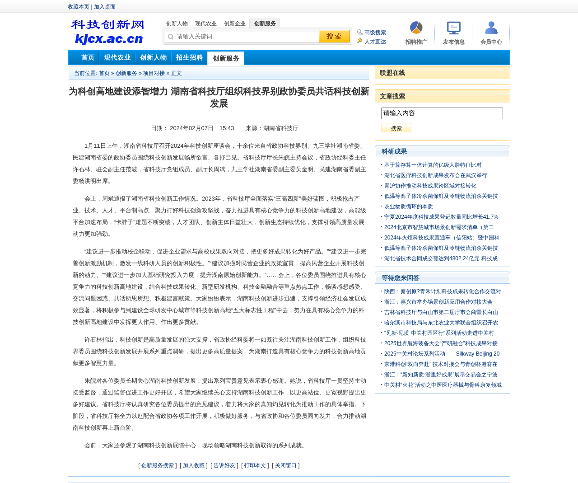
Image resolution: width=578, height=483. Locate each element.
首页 (104, 73)
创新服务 (126, 73)
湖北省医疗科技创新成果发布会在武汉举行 (435, 175)
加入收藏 (194, 465)
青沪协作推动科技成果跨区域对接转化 (430, 186)
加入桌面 (105, 7)
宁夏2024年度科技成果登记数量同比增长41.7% (441, 217)
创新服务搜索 (157, 465)
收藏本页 (78, 7)
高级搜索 (375, 32)
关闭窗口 (286, 465)
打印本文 (255, 465)
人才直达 (375, 41)
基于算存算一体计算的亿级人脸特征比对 (433, 165)
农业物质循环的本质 (408, 206)
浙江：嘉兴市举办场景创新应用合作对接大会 (438, 302)
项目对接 (154, 73)
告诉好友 (224, 465)
